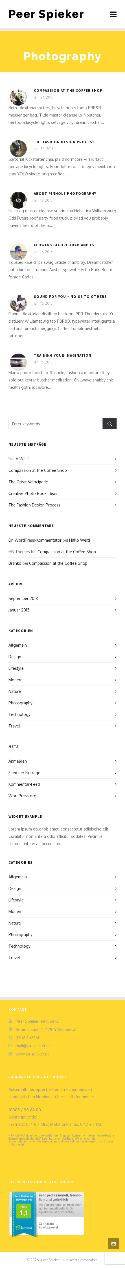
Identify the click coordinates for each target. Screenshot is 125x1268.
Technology (19, 714)
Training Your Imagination (62, 355)
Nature (14, 691)
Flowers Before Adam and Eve (65, 245)
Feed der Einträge (24, 772)
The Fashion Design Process (64, 142)
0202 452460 (28, 1037)
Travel (14, 726)
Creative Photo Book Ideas (32, 493)
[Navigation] (113, 14)
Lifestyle (16, 668)
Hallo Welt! (18, 458)
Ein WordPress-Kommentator (35, 540)
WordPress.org (22, 795)
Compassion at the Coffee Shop (68, 90)
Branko (14, 563)
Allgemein (17, 645)
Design (14, 656)
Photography (20, 702)
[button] (109, 423)
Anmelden (17, 761)
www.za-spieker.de (33, 1054)
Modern (15, 679)
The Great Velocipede (28, 481)
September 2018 (23, 598)
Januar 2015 (19, 610)
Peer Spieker (46, 14)
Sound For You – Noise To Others (70, 296)
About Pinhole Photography (65, 193)
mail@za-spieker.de (33, 1045)
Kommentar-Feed (24, 784)
